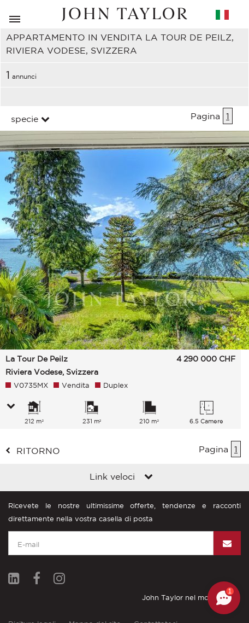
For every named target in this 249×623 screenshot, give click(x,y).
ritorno (38, 451)
